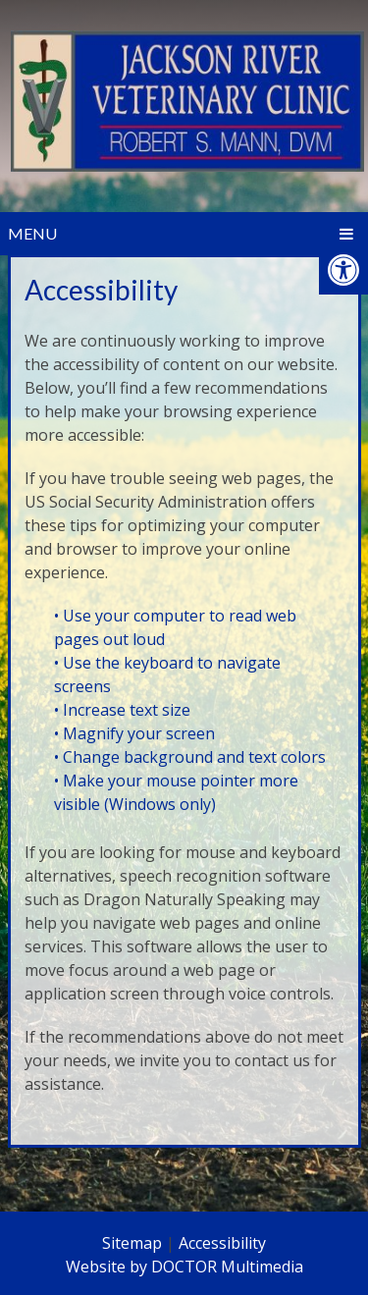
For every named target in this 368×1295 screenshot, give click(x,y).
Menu (32, 233)
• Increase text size (124, 710)
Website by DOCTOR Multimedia (184, 1266)
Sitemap (132, 1243)
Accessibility (222, 1243)
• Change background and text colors (192, 757)
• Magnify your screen (136, 733)
